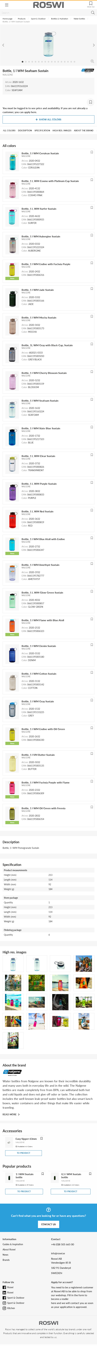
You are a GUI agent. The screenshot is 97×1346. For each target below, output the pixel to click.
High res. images (62, 130)
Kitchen (11, 1308)
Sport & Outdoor (38, 18)
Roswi (10, 1287)
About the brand (84, 130)
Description (25, 130)
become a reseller (59, 1299)
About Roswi (9, 1249)
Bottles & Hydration (59, 18)
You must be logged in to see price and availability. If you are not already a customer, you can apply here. (45, 110)
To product (23, 1153)
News (5, 1254)
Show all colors (48, 119)
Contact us (48, 1224)
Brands (6, 1260)
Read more (10, 1114)
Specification (42, 130)
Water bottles (79, 18)
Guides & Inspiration (13, 1244)
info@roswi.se (58, 1253)
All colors (9, 130)
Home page (7, 18)
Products (21, 18)
